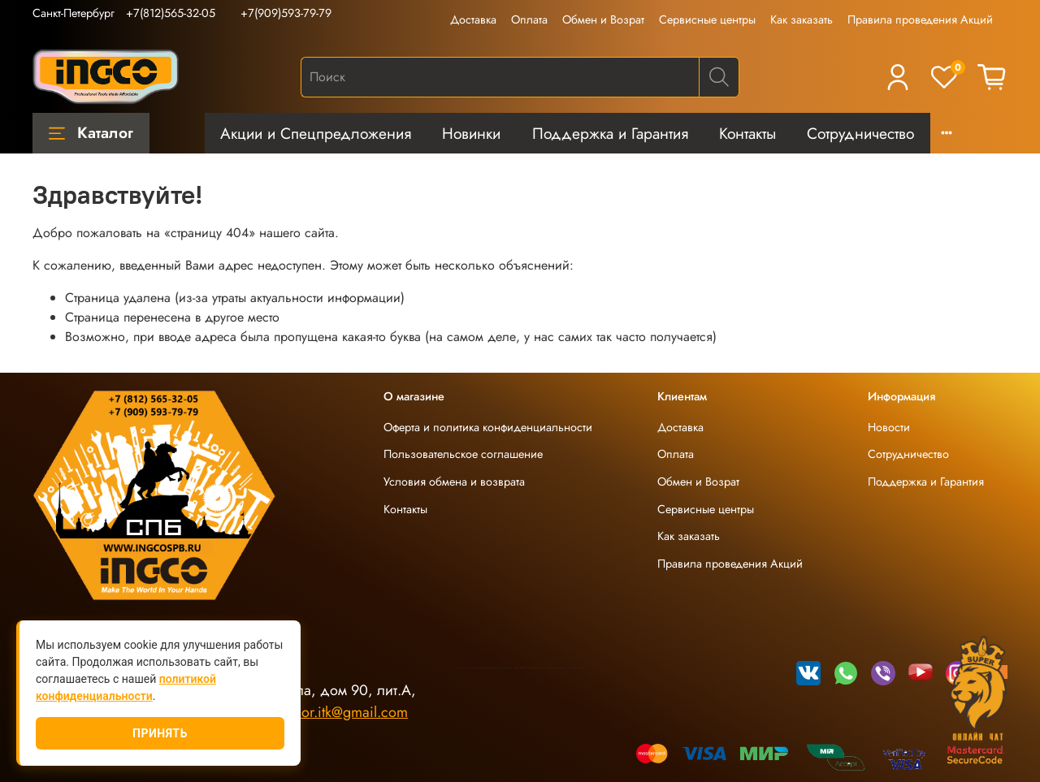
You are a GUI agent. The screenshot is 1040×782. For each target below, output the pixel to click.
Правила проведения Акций (920, 19)
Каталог (91, 132)
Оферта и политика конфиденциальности (488, 427)
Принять (160, 733)
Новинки (471, 133)
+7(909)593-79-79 (286, 13)
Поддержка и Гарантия (610, 133)
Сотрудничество (860, 133)
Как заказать (801, 19)
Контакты (747, 133)
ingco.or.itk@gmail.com (335, 712)
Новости (889, 427)
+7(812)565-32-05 (170, 13)
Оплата (529, 19)
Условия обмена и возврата (454, 481)
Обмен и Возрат (603, 19)
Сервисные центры (707, 19)
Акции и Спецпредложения (315, 133)
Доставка (473, 19)
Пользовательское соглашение (463, 454)
